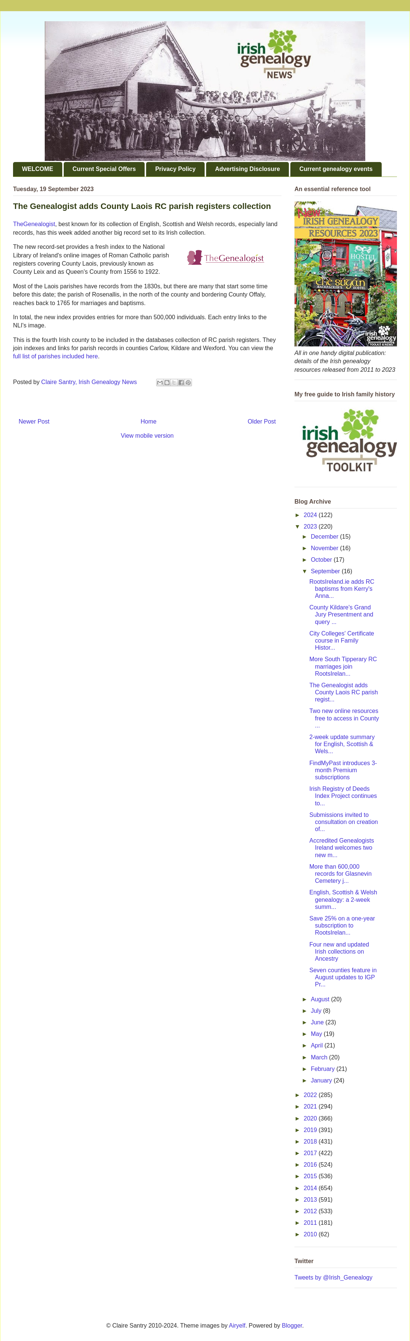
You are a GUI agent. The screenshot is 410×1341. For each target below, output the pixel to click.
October (322, 560)
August (321, 999)
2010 (311, 1234)
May (317, 1034)
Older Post (261, 421)
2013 (311, 1199)
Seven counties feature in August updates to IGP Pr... (343, 977)
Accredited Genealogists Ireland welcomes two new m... (341, 847)
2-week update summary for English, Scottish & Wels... (342, 744)
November (325, 548)
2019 (311, 1130)
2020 (311, 1118)
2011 (311, 1223)
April (317, 1045)
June (318, 1022)
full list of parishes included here (55, 356)
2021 (311, 1106)
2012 (311, 1211)
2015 (311, 1176)
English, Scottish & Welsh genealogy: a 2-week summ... (343, 899)
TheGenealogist (34, 224)
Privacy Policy (175, 169)
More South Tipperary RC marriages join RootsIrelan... (343, 666)
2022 (311, 1095)
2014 (311, 1188)
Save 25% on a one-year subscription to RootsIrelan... (342, 925)
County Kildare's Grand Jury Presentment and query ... (341, 614)
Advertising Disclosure (247, 169)
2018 (311, 1141)
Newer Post (34, 421)
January (322, 1080)
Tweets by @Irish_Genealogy (333, 1277)
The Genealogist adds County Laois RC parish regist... (343, 692)
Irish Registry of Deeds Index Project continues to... (343, 796)
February (323, 1069)
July (317, 1011)
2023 (311, 526)
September (326, 571)
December (325, 536)
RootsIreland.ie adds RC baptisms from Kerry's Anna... (341, 588)
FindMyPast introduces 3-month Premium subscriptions (343, 770)
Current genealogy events (336, 169)
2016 (311, 1164)
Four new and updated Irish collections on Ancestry (339, 951)
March (320, 1057)
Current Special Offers (104, 169)
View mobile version (147, 435)
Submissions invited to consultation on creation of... (343, 822)
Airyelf (237, 1325)
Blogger (292, 1325)
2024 (311, 515)
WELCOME (37, 169)
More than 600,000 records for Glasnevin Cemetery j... (340, 873)
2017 (311, 1153)
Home (149, 421)
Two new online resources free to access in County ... (344, 718)
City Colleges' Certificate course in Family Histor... (341, 640)
